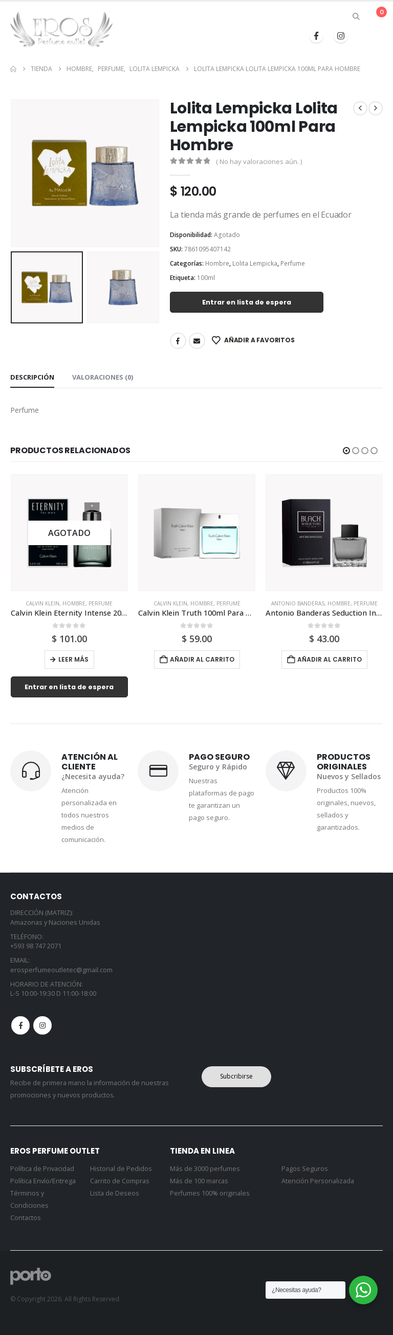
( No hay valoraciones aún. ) (259, 161)
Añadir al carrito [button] (202, 659)
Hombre (217, 263)
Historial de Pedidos (121, 1168)
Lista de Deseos (114, 1193)
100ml (206, 277)
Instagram (42, 1026)
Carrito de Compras (119, 1181)
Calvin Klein (42, 603)
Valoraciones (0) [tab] (102, 377)
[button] (356, 16)
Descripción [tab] (32, 377)
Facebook (178, 341)
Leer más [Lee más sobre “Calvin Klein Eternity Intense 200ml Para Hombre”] (73, 659)
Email (197, 341)
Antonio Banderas (297, 603)
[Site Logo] (61, 29)
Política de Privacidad (42, 1168)
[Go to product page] (69, 533)
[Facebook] (316, 36)
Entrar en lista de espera (246, 302)
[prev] (360, 108)
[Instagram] (341, 36)
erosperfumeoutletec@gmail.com (61, 970)
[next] (375, 108)
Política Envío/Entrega (43, 1181)
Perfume (292, 263)
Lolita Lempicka (254, 263)
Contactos (25, 1217)
